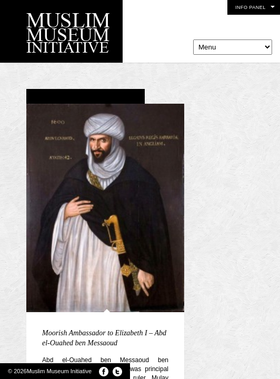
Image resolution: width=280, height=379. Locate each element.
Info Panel (250, 7)
